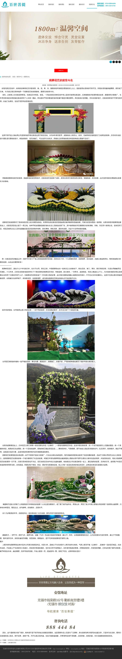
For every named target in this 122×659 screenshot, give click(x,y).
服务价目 (82, 4)
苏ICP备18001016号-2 (76, 652)
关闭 (78, 85)
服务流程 (71, 4)
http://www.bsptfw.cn (59, 649)
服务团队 (61, 4)
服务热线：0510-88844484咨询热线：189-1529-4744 (106, 5)
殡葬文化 (92, 4)
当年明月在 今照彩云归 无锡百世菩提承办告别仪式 (21, 640)
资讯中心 (19, 76)
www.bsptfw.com (76, 649)
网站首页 (41, 4)
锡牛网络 (60, 652)
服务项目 (51, 4)
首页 (13, 76)
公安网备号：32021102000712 (95, 652)
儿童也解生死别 (12, 642)
